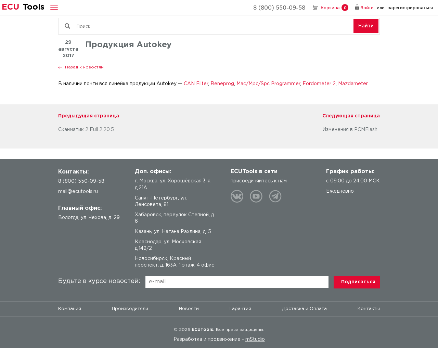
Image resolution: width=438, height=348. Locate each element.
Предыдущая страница (88, 116)
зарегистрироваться (410, 7)
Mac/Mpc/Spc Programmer (267, 84)
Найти (366, 26)
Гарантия (240, 309)
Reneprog (222, 84)
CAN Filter (196, 84)
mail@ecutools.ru (78, 192)
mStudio (255, 339)
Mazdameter (353, 84)
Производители (130, 309)
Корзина (334, 7)
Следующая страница (351, 116)
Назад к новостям (84, 67)
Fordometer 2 (319, 84)
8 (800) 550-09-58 (279, 7)
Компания (69, 309)
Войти (367, 7)
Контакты (369, 309)
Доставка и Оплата (304, 309)
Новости (189, 309)
